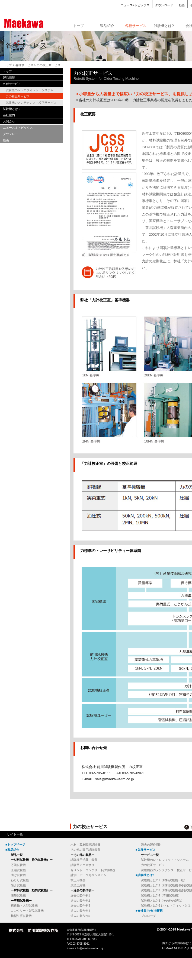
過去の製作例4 (80, 910)
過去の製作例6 (151, 844)
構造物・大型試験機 (24, 905)
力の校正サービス (18, 96)
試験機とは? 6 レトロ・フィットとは (166, 905)
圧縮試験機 (18, 870)
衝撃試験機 (18, 895)
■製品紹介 (12, 849)
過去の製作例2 (80, 900)
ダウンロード (164, 5)
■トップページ (15, 844)
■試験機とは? (145, 875)
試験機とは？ (12, 108)
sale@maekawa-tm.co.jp (114, 779)
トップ (78, 26)
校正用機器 (78, 880)
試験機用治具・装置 (84, 859)
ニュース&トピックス (135, 5)
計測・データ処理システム (88, 875)
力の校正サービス (153, 865)
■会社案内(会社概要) (149, 910)
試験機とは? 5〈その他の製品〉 (162, 900)
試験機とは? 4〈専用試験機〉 (161, 895)
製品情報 (9, 77)
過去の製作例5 (80, 915)
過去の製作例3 (80, 905)
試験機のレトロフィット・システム (29, 90)
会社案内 (9, 115)
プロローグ (148, 915)
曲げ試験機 (18, 875)
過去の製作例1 (80, 895)
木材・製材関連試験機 (85, 844)
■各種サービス (145, 849)
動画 (182, 5)
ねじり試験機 (20, 880)
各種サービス (135, 26)
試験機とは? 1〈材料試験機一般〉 (164, 880)
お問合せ (9, 121)
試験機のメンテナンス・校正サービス (31, 102)
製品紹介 (107, 26)
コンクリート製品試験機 (27, 910)
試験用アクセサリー (84, 865)
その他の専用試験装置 (85, 849)
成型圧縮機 (78, 885)
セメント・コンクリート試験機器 (93, 870)
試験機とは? (164, 26)
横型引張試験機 (21, 915)
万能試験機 (18, 865)
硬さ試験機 (18, 885)
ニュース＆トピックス (18, 127)
